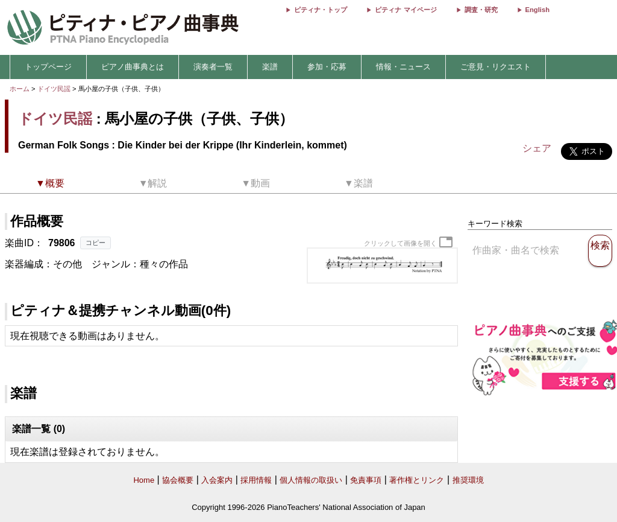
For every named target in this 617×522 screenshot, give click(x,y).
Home (143, 480)
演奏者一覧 (213, 66)
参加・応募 (326, 66)
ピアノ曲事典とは (132, 66)
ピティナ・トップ (320, 9)
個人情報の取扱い (311, 480)
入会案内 (217, 480)
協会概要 (177, 480)
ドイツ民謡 (53, 88)
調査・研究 (481, 9)
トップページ (48, 66)
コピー (95, 242)
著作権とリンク (416, 480)
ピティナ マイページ (405, 9)
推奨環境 (468, 480)
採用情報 (256, 480)
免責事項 (365, 480)
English (537, 9)
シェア (536, 148)
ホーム (20, 88)
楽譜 (270, 66)
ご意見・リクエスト (495, 66)
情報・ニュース (403, 66)
